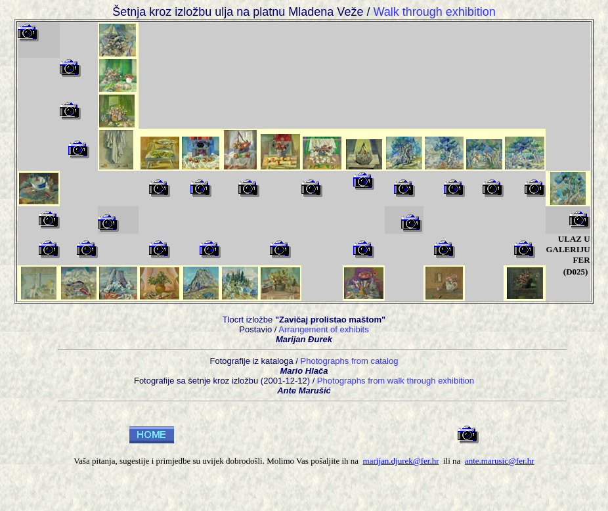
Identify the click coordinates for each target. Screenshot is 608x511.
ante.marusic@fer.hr (499, 461)
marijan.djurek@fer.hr (401, 461)
